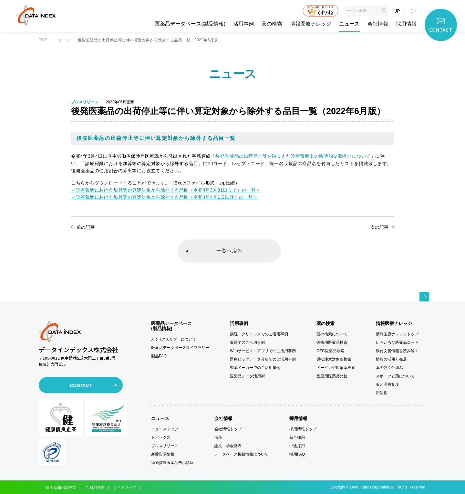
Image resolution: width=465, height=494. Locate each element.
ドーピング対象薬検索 (335, 367)
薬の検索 (272, 23)
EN (413, 11)
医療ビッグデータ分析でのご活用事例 (263, 359)
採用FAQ (297, 454)
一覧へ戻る (229, 251)
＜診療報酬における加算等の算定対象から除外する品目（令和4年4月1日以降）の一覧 (162, 197)
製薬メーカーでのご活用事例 (255, 367)
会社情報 (377, 23)
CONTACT (80, 385)
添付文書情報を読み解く (397, 351)
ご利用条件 (95, 487)
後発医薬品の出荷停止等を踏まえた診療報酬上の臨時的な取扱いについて (292, 156)
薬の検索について (331, 334)
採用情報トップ (302, 429)
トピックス (160, 437)
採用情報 (406, 23)
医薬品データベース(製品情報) (190, 23)
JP (397, 11)
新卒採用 (297, 437)
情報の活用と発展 (391, 359)
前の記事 (86, 227)
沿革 (218, 437)
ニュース (349, 23)
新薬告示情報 (162, 454)
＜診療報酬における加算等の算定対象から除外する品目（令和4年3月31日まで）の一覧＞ (166, 190)
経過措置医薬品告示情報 (172, 462)
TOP (43, 40)
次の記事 (379, 227)
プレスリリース (164, 446)
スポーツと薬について (395, 376)
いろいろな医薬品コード (397, 342)
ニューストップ (164, 429)
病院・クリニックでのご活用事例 (259, 334)
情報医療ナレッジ (310, 23)
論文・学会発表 (228, 446)
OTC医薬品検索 (330, 351)
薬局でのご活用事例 (247, 342)
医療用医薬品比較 (331, 376)
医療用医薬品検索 (331, 342)
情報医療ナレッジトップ (397, 334)
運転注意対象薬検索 (333, 359)
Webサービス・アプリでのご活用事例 (263, 351)
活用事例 (243, 23)
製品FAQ (159, 356)
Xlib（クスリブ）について (173, 339)
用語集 (382, 393)
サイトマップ (124, 487)
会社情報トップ (228, 429)
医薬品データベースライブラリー (180, 347)
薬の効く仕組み (389, 367)
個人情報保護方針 (61, 487)
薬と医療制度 (387, 384)
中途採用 (297, 446)
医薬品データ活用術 (247, 376)
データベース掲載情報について (241, 454)
